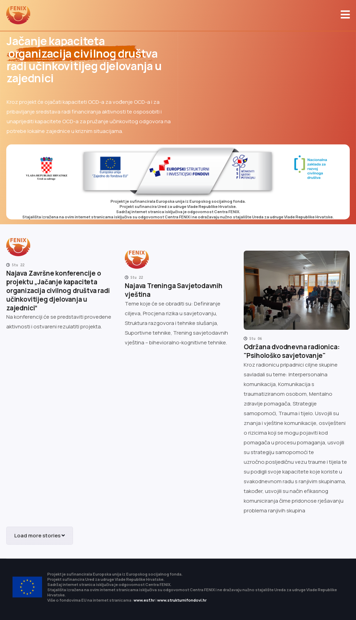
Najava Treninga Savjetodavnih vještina (173, 290)
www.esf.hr (144, 600)
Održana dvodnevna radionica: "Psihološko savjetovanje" (292, 351)
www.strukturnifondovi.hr (182, 600)
